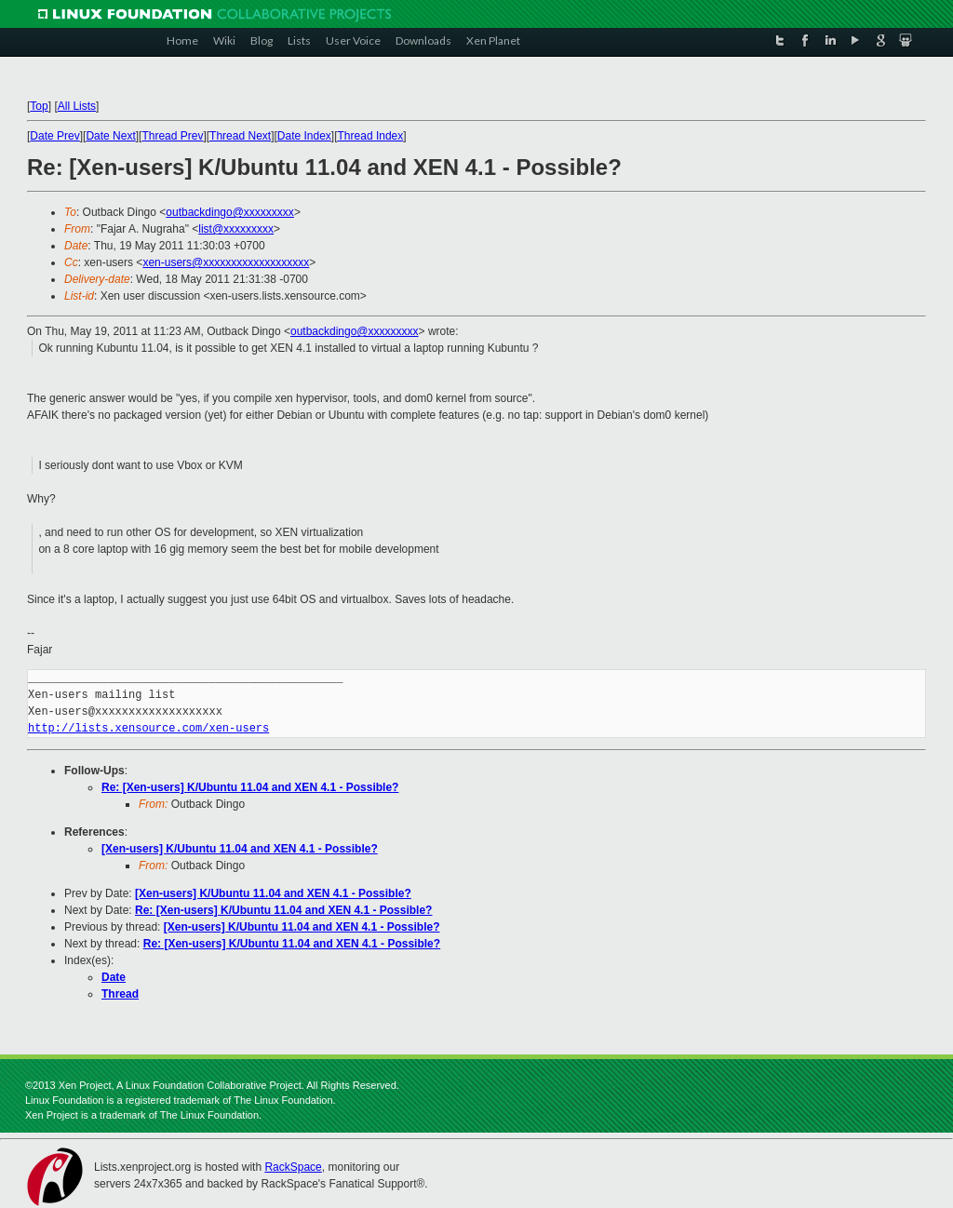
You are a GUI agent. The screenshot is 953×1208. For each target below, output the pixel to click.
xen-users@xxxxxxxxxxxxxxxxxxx (225, 262)
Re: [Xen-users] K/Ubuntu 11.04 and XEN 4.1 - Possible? (249, 787)
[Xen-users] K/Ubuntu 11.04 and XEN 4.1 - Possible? (239, 848)
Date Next (110, 135)
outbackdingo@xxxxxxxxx (230, 212)
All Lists (77, 106)
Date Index (304, 135)
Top (38, 106)
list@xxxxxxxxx (236, 228)
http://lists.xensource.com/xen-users (148, 728)
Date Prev (54, 135)
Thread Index (371, 135)
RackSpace (292, 1167)
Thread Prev (172, 135)
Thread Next (240, 135)
